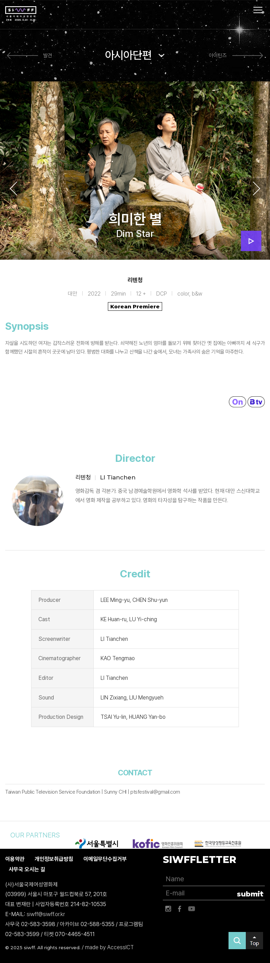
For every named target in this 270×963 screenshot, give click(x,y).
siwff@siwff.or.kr (46, 914)
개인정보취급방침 (54, 859)
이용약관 (15, 859)
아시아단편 (128, 55)
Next (256, 188)
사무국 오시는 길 (27, 869)
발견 (47, 55)
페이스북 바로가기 (179, 908)
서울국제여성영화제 (20, 14)
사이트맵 (257, 10)
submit (250, 894)
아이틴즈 (218, 55)
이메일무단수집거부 (105, 859)
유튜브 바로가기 (191, 908)
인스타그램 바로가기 (168, 908)
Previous (13, 188)
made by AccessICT (109, 947)
